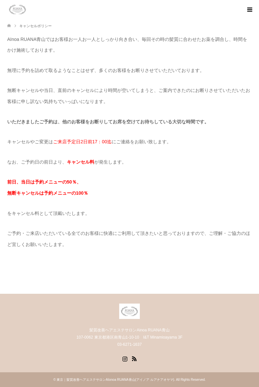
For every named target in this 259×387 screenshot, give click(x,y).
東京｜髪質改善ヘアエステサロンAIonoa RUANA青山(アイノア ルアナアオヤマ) (115, 379)
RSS (134, 358)
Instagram (124, 358)
